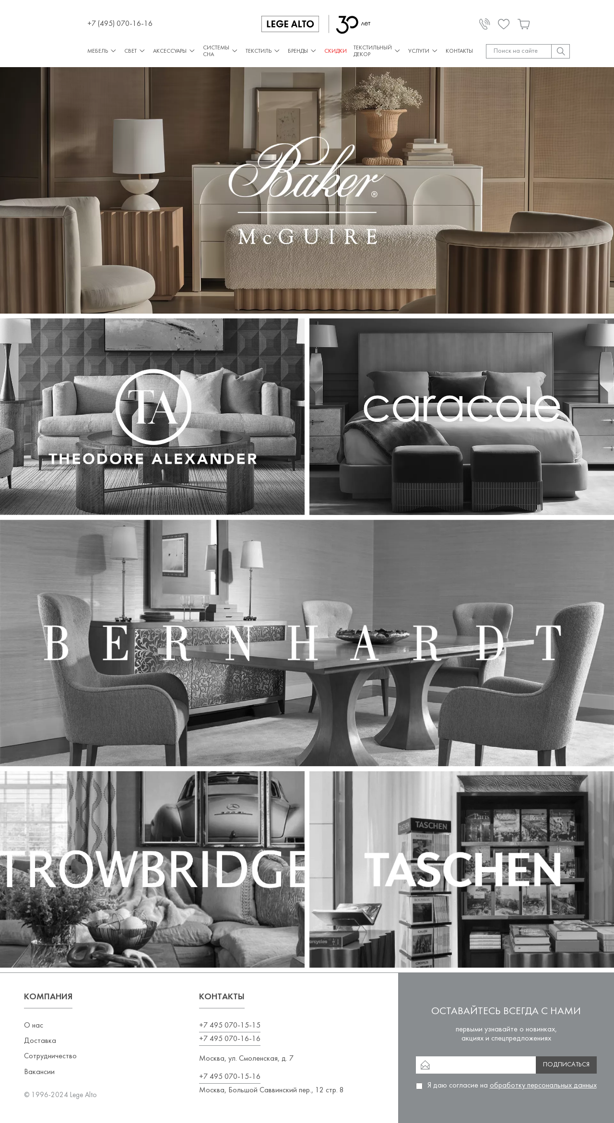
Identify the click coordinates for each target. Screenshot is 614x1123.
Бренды (303, 51)
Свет (135, 51)
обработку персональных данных (543, 1085)
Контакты (459, 51)
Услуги (423, 51)
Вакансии (39, 1072)
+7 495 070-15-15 (229, 1025)
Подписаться (566, 1065)
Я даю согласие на (512, 1085)
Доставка (40, 1041)
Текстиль (263, 51)
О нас (33, 1025)
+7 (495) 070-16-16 (120, 24)
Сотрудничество (50, 1056)
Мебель (102, 51)
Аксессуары (174, 51)
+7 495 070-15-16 (229, 1077)
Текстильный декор (377, 51)
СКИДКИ (335, 51)
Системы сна (221, 51)
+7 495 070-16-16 (229, 1039)
